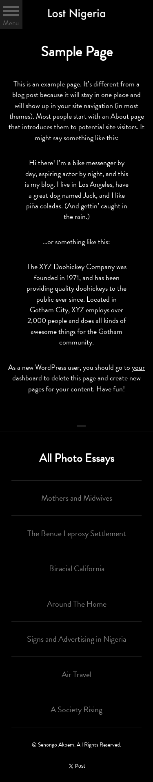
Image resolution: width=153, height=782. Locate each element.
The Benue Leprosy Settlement (76, 533)
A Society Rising (76, 709)
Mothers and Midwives (76, 498)
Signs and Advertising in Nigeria (76, 639)
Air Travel (76, 674)
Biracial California (76, 568)
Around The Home (76, 604)
